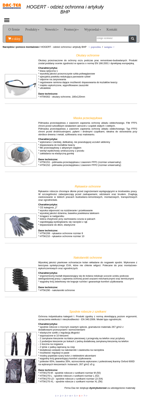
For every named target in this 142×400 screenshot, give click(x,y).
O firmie (14, 29)
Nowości (52, 29)
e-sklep (14, 38)
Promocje (71, 29)
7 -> (85, 395)
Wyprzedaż (92, 29)
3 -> (66, 395)
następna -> (109, 47)
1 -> (57, 395)
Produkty (32, 29)
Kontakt (112, 29)
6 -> (80, 395)
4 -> (71, 395)
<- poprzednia (94, 47)
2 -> (61, 395)
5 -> (76, 395)
